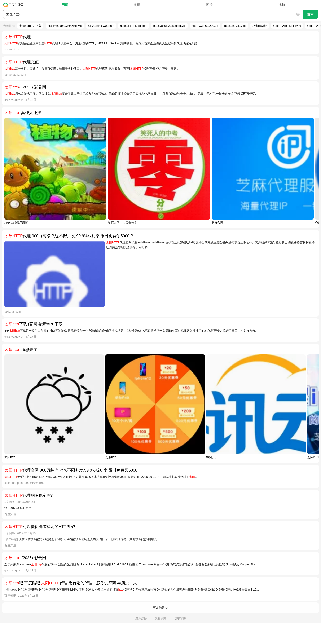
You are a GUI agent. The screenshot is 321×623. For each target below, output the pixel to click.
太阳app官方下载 (30, 25)
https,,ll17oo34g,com (133, 25)
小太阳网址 (259, 25)
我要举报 (180, 618)
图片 (209, 5)
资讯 (137, 5)
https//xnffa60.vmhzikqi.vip (65, 25)
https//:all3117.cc (235, 25)
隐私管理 (160, 618)
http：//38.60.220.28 (205, 25)
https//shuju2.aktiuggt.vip (169, 25)
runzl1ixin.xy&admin (101, 25)
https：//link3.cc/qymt (287, 25)
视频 (281, 5)
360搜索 (14, 5)
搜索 (310, 14)
